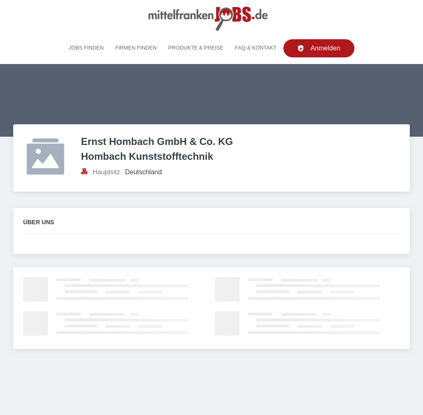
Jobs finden (86, 48)
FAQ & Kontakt (256, 48)
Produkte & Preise (195, 48)
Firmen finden (136, 48)
